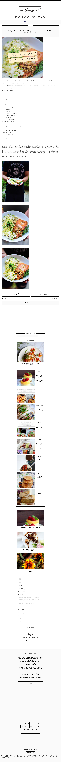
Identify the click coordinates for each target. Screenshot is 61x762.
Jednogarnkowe (25, 745)
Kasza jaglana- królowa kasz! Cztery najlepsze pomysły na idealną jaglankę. (39, 446)
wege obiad (38, 748)
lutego (21, 615)
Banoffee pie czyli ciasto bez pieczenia (30, 552)
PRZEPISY (25, 21)
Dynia (38, 734)
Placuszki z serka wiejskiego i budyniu (39, 477)
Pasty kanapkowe (35, 745)
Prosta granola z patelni (39, 460)
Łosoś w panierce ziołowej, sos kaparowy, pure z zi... (30, 603)
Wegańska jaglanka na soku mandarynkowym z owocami (30, 607)
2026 (20, 580)
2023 (20, 584)
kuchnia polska (25, 734)
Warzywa (47, 295)
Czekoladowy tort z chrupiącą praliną (31, 572)
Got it (34, 760)
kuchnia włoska (31, 731)
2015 (20, 623)
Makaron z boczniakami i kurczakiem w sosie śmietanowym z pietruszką (39, 428)
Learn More (28, 760)
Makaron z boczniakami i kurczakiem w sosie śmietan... (29, 602)
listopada (22, 591)
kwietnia (22, 612)
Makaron (33, 734)
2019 (20, 590)
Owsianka (32, 748)
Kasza (24, 731)
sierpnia (22, 596)
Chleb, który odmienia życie (39, 494)
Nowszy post (6, 298)
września (22, 594)
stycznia (22, 617)
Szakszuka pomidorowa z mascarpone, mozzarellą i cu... (31, 599)
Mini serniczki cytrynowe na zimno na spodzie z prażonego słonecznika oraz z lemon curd (39, 378)
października (23, 593)
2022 (20, 586)
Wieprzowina (37, 728)
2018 (20, 618)
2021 (20, 587)
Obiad (41, 295)
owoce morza (24, 742)
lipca (21, 597)
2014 (20, 624)
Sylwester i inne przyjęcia (27, 739)
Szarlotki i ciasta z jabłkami (30, 751)
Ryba (44, 295)
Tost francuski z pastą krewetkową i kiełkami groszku (30, 366)
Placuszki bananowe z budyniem (39, 392)
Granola (31, 742)
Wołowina (37, 742)
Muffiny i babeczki (24, 748)
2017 (20, 620)
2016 (20, 621)
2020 (20, 589)
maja (21, 611)
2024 (20, 583)
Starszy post (55, 298)
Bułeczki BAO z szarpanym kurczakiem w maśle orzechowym (39, 410)
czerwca (22, 609)
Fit (22, 725)
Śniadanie (32, 725)
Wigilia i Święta (25, 728)
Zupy (37, 731)
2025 (20, 581)
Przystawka (37, 739)
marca (21, 614)
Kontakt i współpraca (33, 21)
